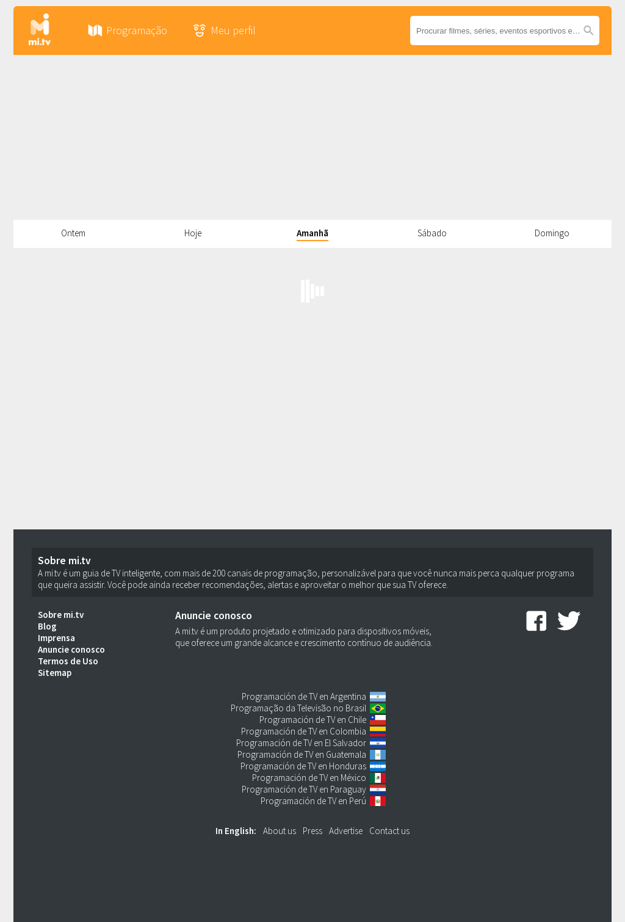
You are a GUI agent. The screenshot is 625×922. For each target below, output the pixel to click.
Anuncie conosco (71, 649)
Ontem (73, 233)
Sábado (432, 233)
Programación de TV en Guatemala (301, 754)
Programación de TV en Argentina (304, 696)
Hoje (192, 233)
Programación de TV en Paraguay (304, 789)
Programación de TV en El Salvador (301, 743)
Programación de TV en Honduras (303, 766)
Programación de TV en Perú (313, 801)
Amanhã (312, 233)
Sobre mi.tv (61, 614)
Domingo (552, 233)
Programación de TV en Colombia (303, 731)
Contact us (389, 831)
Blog (47, 626)
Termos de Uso (68, 661)
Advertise (346, 831)
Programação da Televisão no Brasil (298, 708)
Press (312, 831)
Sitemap (54, 672)
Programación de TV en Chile (312, 719)
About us (279, 831)
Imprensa (56, 638)
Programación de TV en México (309, 777)
